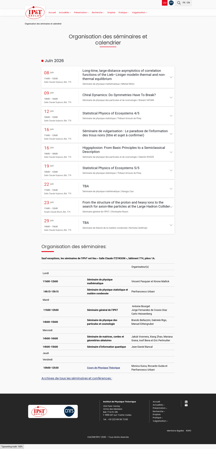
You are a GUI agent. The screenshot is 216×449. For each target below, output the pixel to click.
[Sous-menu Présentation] (88, 12)
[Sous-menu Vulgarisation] (146, 12)
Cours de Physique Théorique (103, 372)
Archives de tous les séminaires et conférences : (76, 383)
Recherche (178, 2)
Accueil (52, 12)
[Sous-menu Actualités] (70, 12)
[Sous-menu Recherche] (103, 12)
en (188, 3)
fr (184, 3)
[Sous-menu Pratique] (128, 12)
